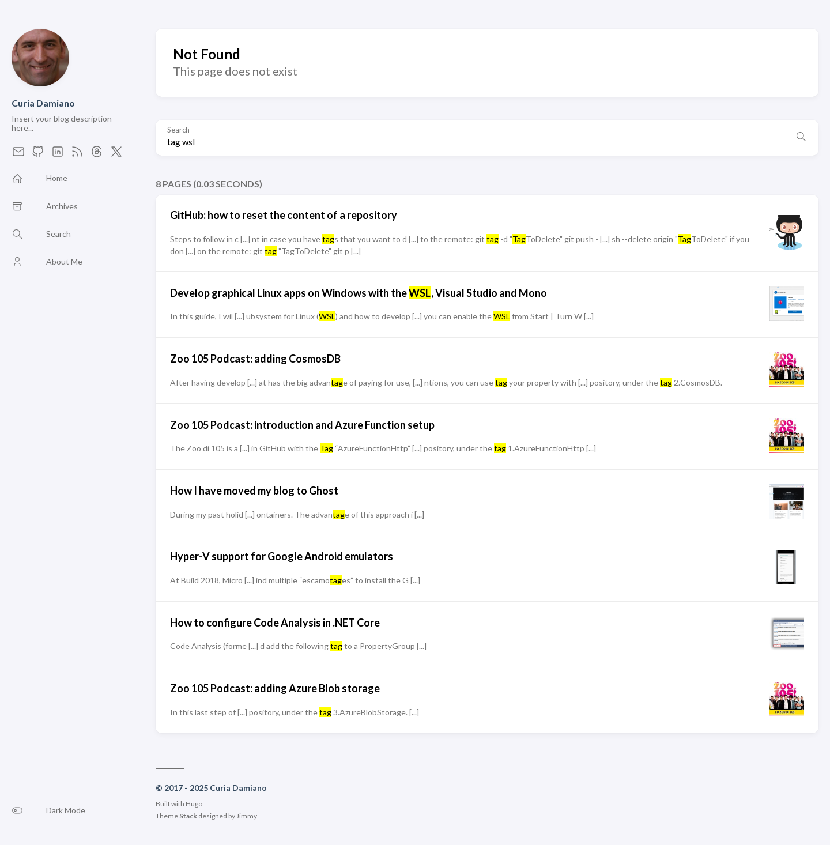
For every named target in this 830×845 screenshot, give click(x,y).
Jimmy (246, 816)
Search (178, 130)
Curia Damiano (43, 102)
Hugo (194, 803)
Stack (188, 816)
